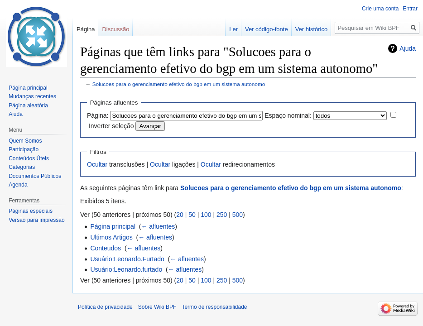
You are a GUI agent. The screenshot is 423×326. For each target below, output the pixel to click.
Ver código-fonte (266, 29)
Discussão (115, 29)
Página (86, 29)
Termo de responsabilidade (214, 307)
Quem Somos (25, 141)
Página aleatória (28, 105)
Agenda (18, 185)
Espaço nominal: (288, 115)
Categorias (22, 167)
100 (206, 214)
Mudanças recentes (32, 96)
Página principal (112, 226)
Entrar (410, 8)
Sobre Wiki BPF (157, 307)
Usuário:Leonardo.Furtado (127, 259)
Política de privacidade (105, 307)
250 (221, 214)
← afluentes (158, 226)
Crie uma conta (380, 8)
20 (179, 214)
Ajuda (407, 48)
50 (192, 214)
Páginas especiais (31, 211)
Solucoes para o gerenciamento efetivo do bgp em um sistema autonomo (178, 84)
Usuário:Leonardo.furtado (126, 269)
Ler (233, 29)
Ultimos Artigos (111, 237)
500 (237, 214)
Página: (97, 115)
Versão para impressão (36, 220)
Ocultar (97, 164)
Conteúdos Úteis (29, 158)
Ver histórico (311, 29)
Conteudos (105, 248)
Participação (23, 149)
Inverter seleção (111, 125)
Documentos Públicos (35, 176)
